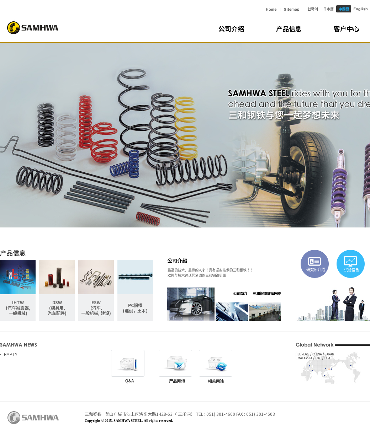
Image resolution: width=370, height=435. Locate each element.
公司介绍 (231, 29)
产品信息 (289, 29)
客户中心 (346, 29)
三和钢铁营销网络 (267, 293)
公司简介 (240, 293)
